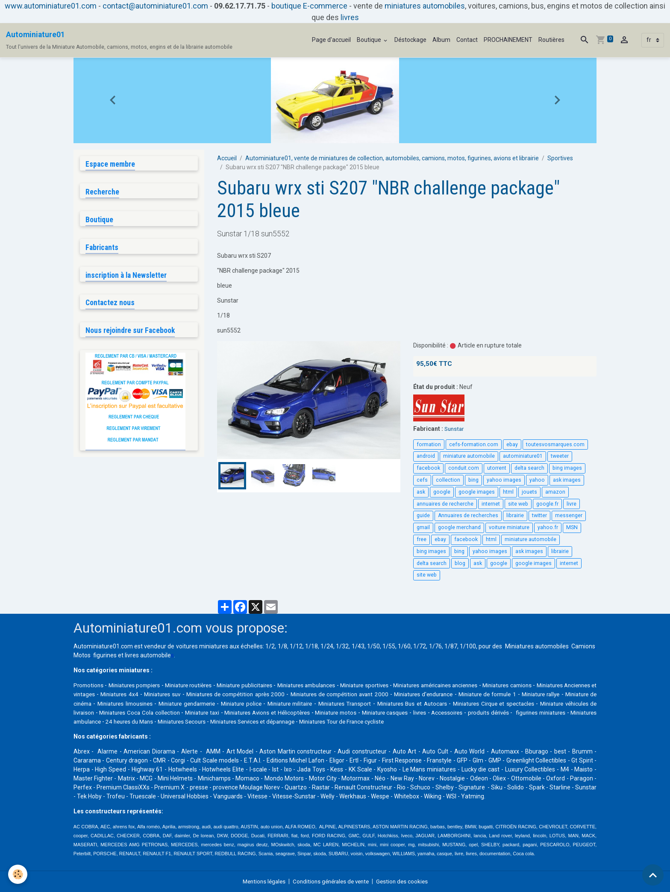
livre (571, 504)
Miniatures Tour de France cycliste (539, 721)
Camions (583, 646)
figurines (105, 655)
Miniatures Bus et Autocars (525, 703)
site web (518, 504)
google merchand (459, 527)
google (441, 492)
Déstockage (410, 39)
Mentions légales (260, 880)
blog (460, 563)
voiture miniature (509, 527)
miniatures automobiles (425, 5)
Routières (551, 39)
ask (421, 492)
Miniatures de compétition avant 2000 (416, 694)
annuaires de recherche (445, 504)
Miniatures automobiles (537, 646)
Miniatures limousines (220, 703)
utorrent (496, 468)
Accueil (227, 158)
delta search (529, 468)
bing (473, 480)
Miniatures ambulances (336, 685)
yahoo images (504, 480)
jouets (529, 492)
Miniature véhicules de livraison (180, 712)
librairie (515, 515)
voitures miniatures (202, 646)
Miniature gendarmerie (287, 703)
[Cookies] (18, 874)
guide (423, 515)
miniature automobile (469, 456)
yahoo (537, 480)
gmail (423, 527)
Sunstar (455, 428)
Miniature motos (491, 712)
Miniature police (344, 703)
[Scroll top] (653, 875)
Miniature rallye (103, 703)
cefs (422, 480)
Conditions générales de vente (331, 880)
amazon (555, 492)
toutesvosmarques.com (555, 444)
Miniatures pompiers (140, 685)
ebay (512, 444)
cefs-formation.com (473, 444)
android (426, 456)
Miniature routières (202, 685)
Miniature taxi (342, 712)
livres (350, 17)
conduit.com (463, 468)
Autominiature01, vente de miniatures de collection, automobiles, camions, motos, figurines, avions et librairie (392, 158)
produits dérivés (132, 721)
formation (429, 444)
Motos (82, 655)
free (421, 539)
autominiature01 (523, 456)
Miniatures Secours (366, 721)
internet (491, 504)
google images (476, 492)
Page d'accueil (331, 39)
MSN (572, 527)
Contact (467, 39)
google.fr (547, 504)
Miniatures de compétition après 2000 (308, 694)
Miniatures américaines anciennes (483, 685)
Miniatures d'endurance (503, 694)
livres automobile (148, 655)
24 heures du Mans (309, 721)
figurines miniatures (186, 721)
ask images (567, 480)
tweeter (560, 456)
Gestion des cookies (406, 880)
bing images (567, 468)
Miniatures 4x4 (188, 694)
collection (448, 480)
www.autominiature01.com (51, 5)
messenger (568, 515)
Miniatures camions (565, 685)
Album (441, 39)
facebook (428, 468)
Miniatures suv (232, 694)
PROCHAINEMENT (508, 39)
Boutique (369, 39)
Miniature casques (546, 712)
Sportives (560, 158)
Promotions (89, 685)
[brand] (119, 40)
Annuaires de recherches (468, 515)
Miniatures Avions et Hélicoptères (415, 712)
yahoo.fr (548, 527)
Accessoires (89, 721)
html (508, 492)
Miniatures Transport (454, 703)
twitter (539, 515)
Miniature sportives (402, 685)
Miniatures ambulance (249, 721)
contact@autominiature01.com (155, 5)
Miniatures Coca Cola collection (273, 712)
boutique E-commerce (309, 5)
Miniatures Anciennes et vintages (118, 694)
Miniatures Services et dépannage (442, 721)
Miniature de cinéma (157, 703)
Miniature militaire (396, 703)
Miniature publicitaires (266, 685)
